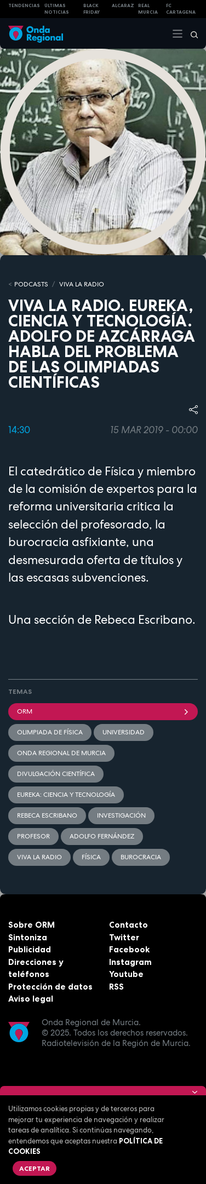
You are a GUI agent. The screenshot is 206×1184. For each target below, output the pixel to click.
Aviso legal (30, 998)
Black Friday (91, 9)
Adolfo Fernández (102, 836)
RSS (116, 986)
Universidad (123, 732)
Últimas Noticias (56, 9)
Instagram (130, 962)
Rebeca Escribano (47, 815)
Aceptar (34, 1168)
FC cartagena (181, 9)
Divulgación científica (56, 773)
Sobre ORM (31, 924)
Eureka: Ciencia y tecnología (66, 794)
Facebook (129, 949)
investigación (121, 815)
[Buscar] (191, 33)
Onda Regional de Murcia (61, 753)
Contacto (128, 924)
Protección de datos (50, 986)
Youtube (126, 974)
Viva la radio (39, 857)
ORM (103, 711)
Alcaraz (123, 5)
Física (91, 857)
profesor (33, 836)
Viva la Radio (81, 284)
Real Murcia (148, 9)
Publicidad (29, 949)
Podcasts (31, 284)
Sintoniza (27, 937)
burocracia (141, 857)
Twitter (124, 937)
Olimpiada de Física (50, 732)
